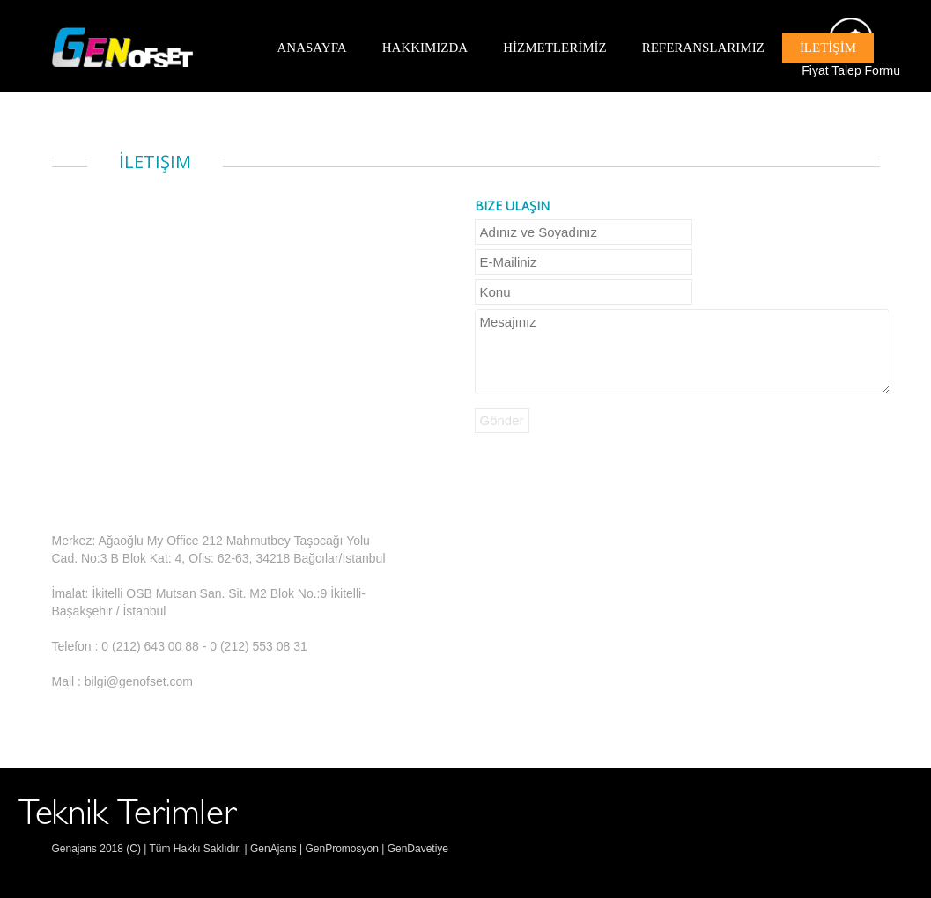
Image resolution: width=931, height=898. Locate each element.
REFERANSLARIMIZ (703, 47)
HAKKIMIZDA (425, 47)
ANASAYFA (312, 47)
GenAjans (272, 849)
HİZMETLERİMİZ (554, 47)
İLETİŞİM (828, 47)
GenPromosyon (341, 849)
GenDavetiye (418, 849)
